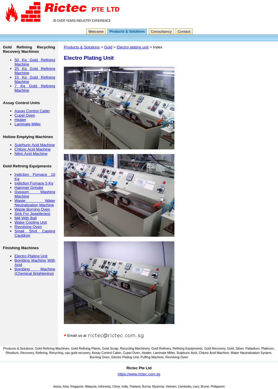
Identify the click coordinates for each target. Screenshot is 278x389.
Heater (20, 119)
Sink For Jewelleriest (32, 213)
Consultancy (161, 32)
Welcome (95, 32)
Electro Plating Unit (31, 256)
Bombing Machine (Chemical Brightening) (35, 271)
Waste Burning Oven (32, 209)
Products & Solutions (127, 32)
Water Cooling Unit (31, 222)
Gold (108, 47)
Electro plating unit (133, 47)
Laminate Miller (28, 124)
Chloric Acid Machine (32, 149)
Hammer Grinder (29, 187)
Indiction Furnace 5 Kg (34, 183)
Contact (184, 32)
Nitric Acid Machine (31, 153)
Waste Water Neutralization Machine (35, 202)
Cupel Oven (25, 115)
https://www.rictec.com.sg (139, 374)
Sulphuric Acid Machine (35, 145)
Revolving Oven (28, 227)
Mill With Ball (26, 218)
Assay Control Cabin (32, 111)
